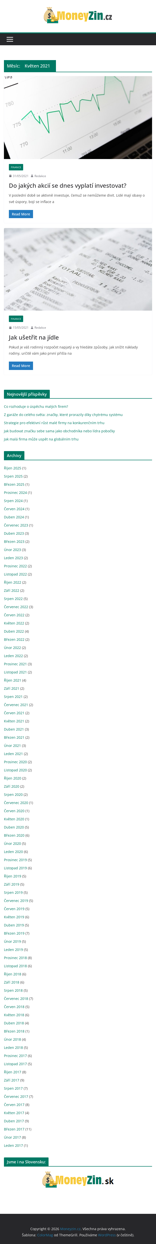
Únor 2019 (12, 941)
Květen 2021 (14, 721)
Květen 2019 (14, 917)
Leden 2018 (13, 1047)
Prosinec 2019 (15, 859)
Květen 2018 (14, 1015)
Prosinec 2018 (15, 957)
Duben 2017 (14, 1121)
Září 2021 (11, 688)
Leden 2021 (13, 753)
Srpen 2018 (13, 990)
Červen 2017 (14, 1104)
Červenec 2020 (16, 802)
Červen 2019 (14, 908)
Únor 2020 (12, 843)
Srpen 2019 (13, 892)
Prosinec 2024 (15, 492)
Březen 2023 (14, 541)
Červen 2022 (14, 615)
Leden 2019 (13, 949)
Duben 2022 (14, 631)
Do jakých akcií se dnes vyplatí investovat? (67, 185)
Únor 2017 (12, 1137)
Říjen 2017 (12, 1072)
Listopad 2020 (15, 770)
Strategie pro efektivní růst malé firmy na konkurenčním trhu (54, 422)
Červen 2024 (14, 509)
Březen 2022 (14, 639)
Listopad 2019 (15, 868)
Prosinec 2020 (15, 762)
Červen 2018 (14, 1006)
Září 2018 (11, 982)
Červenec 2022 (16, 606)
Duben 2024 (14, 517)
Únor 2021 (12, 745)
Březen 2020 (14, 835)
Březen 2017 (14, 1129)
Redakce (40, 176)
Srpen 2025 (13, 476)
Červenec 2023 (16, 525)
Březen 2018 (14, 1031)
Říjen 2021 (12, 680)
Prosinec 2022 (15, 566)
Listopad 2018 (15, 966)
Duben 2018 (14, 1023)
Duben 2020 (14, 827)
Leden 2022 (13, 655)
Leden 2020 (13, 851)
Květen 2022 (14, 623)
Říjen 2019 (12, 876)
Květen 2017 (14, 1112)
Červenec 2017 (16, 1096)
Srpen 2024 (13, 500)
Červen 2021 (14, 713)
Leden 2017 (13, 1145)
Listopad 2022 (15, 574)
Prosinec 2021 (15, 664)
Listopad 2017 (15, 1063)
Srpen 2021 (13, 696)
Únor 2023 (12, 549)
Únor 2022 (12, 647)
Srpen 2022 (13, 598)
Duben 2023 (14, 533)
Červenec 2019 (16, 900)
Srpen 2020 (13, 794)
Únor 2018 (12, 1039)
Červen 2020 (14, 810)
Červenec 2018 (16, 998)
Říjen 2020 (12, 778)
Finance (16, 167)
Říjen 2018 (12, 974)
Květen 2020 (14, 819)
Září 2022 (11, 590)
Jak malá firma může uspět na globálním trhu (41, 439)
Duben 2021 (14, 729)
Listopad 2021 (15, 672)
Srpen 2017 (13, 1088)
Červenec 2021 (16, 704)
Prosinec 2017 (15, 1055)
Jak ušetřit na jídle (34, 337)
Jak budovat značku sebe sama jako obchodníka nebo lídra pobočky (59, 431)
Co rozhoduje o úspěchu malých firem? (36, 406)
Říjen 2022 (12, 582)
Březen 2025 (14, 484)
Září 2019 (11, 884)
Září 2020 (11, 786)
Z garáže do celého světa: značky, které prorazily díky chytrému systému (63, 414)
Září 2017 (11, 1080)
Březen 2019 (14, 933)
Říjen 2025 (12, 468)
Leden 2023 (13, 557)
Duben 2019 (14, 925)
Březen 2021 (14, 737)
